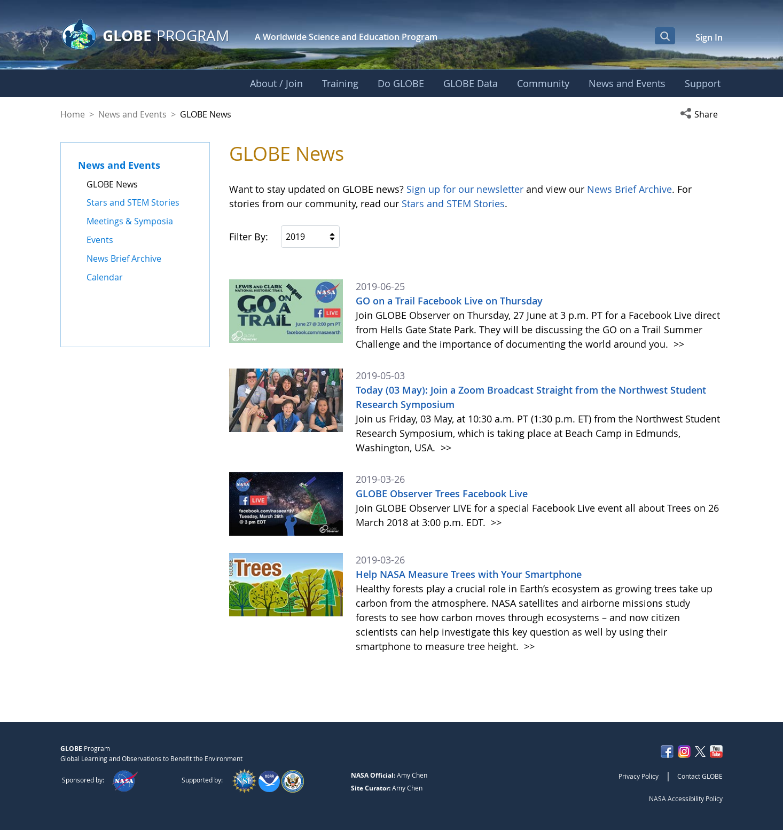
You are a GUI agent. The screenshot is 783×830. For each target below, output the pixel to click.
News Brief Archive (629, 189)
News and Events (132, 114)
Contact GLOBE (700, 776)
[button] (701, 114)
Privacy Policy (638, 776)
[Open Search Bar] (665, 35)
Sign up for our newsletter (464, 189)
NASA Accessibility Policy (686, 798)
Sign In (709, 37)
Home (72, 114)
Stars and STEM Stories (453, 203)
